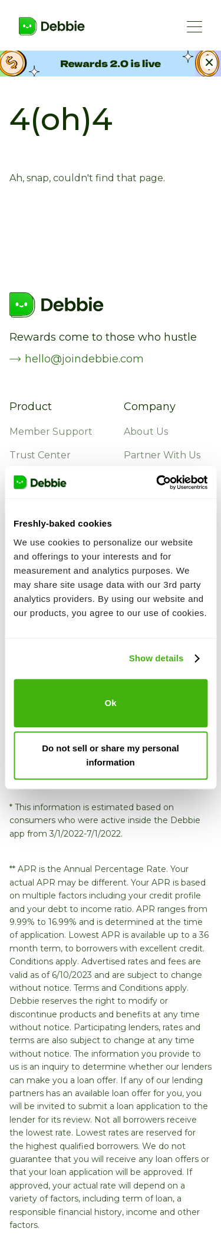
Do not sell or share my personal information (110, 755)
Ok (110, 703)
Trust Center (40, 455)
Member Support (51, 432)
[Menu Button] (194, 26)
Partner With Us (162, 455)
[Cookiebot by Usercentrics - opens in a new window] (157, 482)
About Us (146, 432)
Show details (156, 658)
